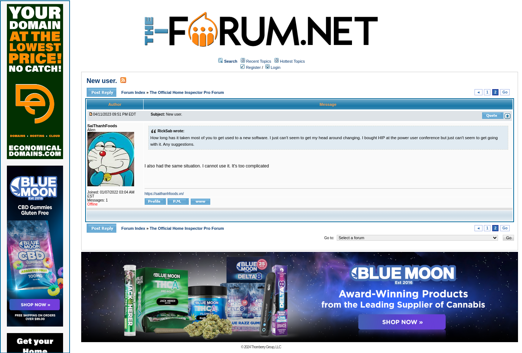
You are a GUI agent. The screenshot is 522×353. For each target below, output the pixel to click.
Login (273, 67)
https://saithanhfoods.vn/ (164, 194)
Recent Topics (258, 61)
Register (250, 67)
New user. (102, 80)
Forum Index (133, 92)
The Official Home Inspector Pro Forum (187, 92)
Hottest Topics (292, 61)
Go (505, 92)
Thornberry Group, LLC (266, 347)
